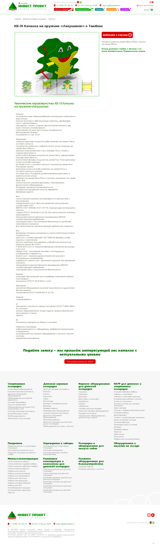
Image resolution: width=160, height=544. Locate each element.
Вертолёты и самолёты (89, 399)
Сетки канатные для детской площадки (56, 474)
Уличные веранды (121, 422)
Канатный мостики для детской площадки (57, 482)
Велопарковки (120, 415)
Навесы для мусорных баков (126, 439)
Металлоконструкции (23, 458)
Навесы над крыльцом (18, 480)
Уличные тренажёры (17, 402)
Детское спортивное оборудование (17, 395)
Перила (11, 492)
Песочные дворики (51, 419)
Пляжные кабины (121, 413)
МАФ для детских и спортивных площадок (127, 386)
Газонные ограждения (53, 450)
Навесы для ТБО (15, 485)
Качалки (51, 19)
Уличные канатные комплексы (21, 411)
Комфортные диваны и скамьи (128, 399)
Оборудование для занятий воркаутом (20, 399)
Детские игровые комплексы (56, 389)
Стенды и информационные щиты (129, 410)
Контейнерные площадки (19, 488)
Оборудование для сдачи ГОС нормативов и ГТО (21, 408)
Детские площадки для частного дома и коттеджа (57, 423)
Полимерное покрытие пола (20, 450)
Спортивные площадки (16, 385)
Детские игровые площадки (34, 19)
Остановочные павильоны (19, 490)
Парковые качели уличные (125, 424)
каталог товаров (61, 9)
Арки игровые (120, 408)
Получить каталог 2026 (80, 361)
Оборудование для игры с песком (58, 426)
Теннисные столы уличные (19, 418)
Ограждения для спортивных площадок (55, 447)
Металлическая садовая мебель (22, 464)
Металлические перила (18, 468)
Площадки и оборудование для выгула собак (91, 446)
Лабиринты (83, 406)
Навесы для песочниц (17, 478)
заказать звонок (82, 9)
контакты (125, 9)
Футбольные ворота (16, 416)
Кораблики (83, 401)
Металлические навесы (18, 461)
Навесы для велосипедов (19, 473)
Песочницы (48, 401)
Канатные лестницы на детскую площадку (57, 486)
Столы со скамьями (123, 401)
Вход (141, 5)
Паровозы (83, 394)
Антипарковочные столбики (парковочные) (55, 453)
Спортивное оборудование (20, 389)
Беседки (117, 427)
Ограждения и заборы (58, 443)
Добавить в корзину (117, 35)
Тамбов (24, 3)
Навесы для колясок (16, 471)
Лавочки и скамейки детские (127, 396)
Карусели (47, 396)
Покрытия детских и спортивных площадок (22, 447)
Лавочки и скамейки (123, 394)
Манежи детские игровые (90, 408)
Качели (46, 394)
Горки (45, 399)
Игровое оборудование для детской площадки (94, 386)
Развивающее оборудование (56, 411)
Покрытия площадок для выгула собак (21, 453)
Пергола (118, 432)
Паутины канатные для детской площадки (57, 470)
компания (111, 9)
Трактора (83, 396)
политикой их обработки (51, 536)
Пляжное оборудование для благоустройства (91, 461)
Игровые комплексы (88, 413)
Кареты (82, 404)
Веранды (47, 406)
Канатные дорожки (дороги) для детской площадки (57, 478)
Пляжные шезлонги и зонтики (91, 469)
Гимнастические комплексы (20, 391)
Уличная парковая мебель (125, 392)
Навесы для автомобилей (19, 483)
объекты (99, 9)
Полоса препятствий (17, 405)
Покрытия (15, 443)
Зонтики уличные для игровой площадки (126, 404)
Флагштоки (119, 436)
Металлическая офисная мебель (23, 466)
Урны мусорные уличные (125, 420)
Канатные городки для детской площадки (57, 491)
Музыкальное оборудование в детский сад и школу (92, 416)
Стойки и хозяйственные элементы (129, 417)
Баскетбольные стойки (18, 413)
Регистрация (148, 5)
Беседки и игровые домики (55, 403)
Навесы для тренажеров (19, 476)
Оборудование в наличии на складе (126, 444)
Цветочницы (119, 434)
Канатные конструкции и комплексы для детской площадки (56, 462)
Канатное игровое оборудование (94, 411)
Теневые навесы (50, 408)
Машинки (83, 392)
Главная (17, 19)
